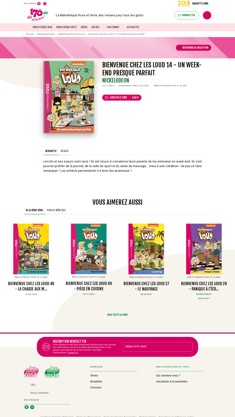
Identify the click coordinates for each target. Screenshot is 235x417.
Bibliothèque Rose (46, 34)
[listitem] (39, 4)
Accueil (30, 34)
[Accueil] (38, 15)
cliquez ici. (73, 352)
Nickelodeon (115, 80)
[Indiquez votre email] (153, 347)
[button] (187, 15)
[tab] (27, 27)
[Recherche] (207, 15)
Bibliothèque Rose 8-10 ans (71, 34)
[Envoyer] (189, 347)
